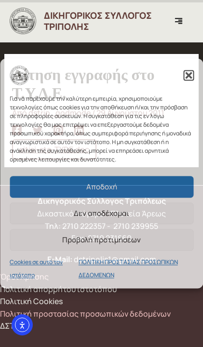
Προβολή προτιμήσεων (101, 240)
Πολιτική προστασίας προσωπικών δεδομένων (85, 313)
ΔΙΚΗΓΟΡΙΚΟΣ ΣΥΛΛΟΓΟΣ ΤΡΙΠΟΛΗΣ (98, 21)
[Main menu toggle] (181, 21)
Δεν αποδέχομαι (101, 213)
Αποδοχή (101, 187)
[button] (188, 75)
